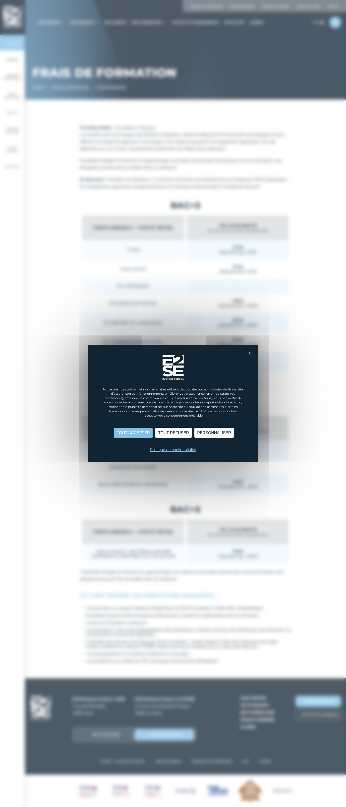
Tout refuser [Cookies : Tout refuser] (173, 433)
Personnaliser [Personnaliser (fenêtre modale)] (214, 433)
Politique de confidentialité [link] (173, 450)
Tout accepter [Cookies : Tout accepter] (133, 433)
